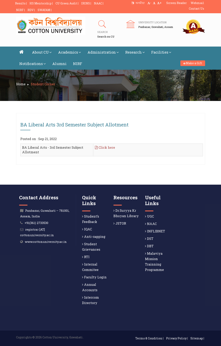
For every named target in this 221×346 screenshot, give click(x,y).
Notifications (32, 63)
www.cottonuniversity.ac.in (46, 242)
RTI (85, 257)
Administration (103, 52)
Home (21, 84)
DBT (149, 246)
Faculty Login (94, 277)
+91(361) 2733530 (36, 223)
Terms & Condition (148, 338)
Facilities (161, 52)
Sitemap (196, 338)
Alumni (59, 63)
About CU (42, 52)
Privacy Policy (176, 338)
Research (135, 52)
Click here (105, 147)
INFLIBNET (155, 231)
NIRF (77, 63)
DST (149, 238)
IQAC (87, 229)
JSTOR (119, 223)
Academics (69, 52)
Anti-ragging (93, 236)
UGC (149, 216)
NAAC (151, 224)
